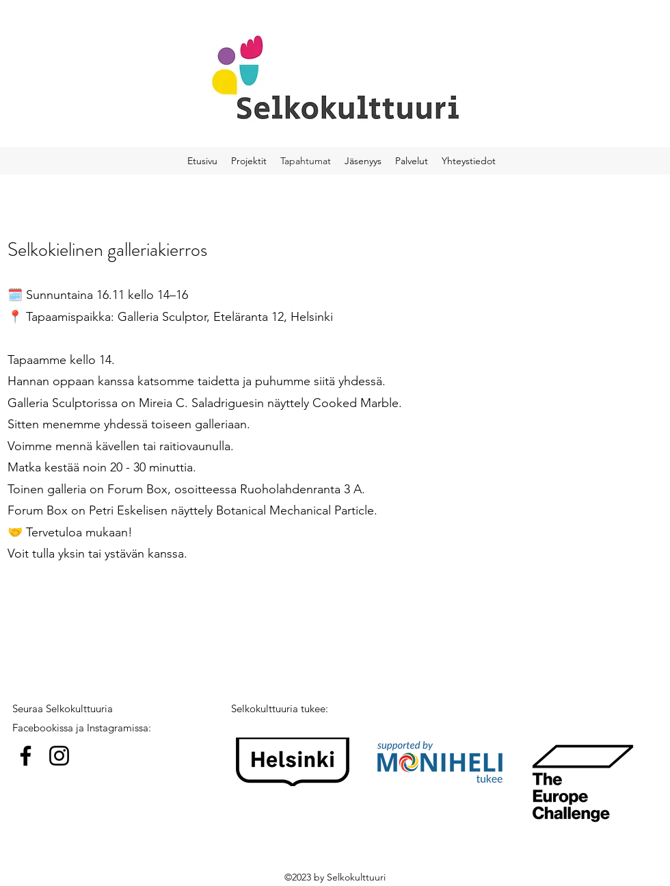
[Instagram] (59, 755)
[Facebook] (25, 755)
